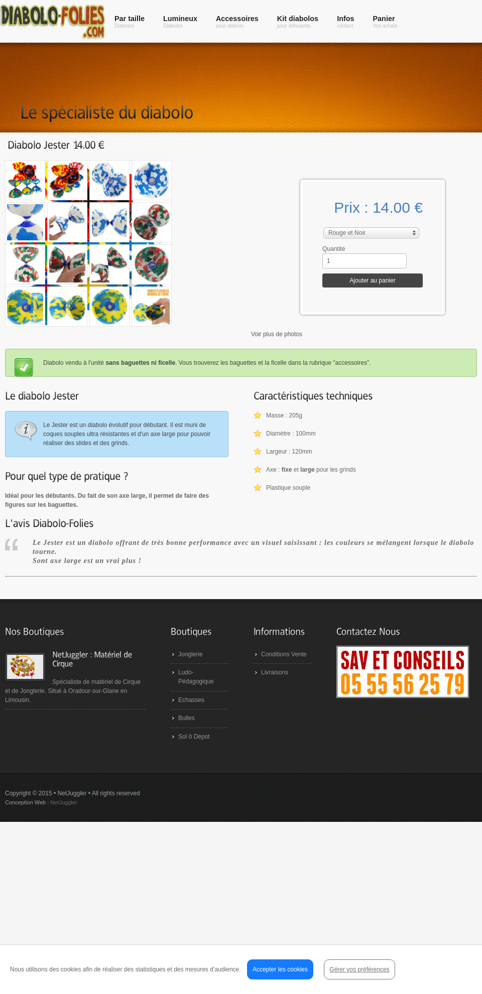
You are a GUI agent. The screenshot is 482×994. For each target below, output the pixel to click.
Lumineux (180, 22)
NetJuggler (63, 802)
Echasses (191, 699)
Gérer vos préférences (359, 969)
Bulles (186, 718)
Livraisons (274, 672)
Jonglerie (190, 654)
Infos (345, 22)
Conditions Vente (284, 654)
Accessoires (237, 22)
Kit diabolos (297, 22)
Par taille (129, 22)
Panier (385, 22)
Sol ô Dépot (194, 736)
